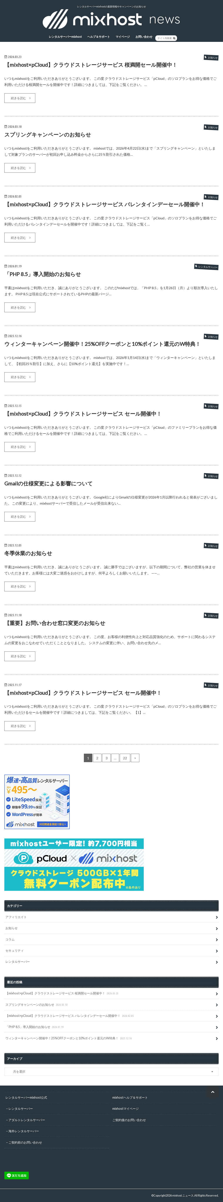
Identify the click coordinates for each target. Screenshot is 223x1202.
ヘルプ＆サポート (98, 36)
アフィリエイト (16, 917)
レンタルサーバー (17, 961)
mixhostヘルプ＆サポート (130, 1097)
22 (125, 758)
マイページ (123, 36)
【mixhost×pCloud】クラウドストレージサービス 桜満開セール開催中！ (90, 64)
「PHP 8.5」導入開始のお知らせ (42, 274)
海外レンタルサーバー (23, 1131)
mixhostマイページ (125, 1108)
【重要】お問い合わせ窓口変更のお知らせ (54, 623)
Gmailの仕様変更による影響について (48, 483)
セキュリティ (14, 950)
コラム (10, 939)
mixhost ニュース (183, 1195)
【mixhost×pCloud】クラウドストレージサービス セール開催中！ (83, 413)
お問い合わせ (143, 36)
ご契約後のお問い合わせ (129, 1120)
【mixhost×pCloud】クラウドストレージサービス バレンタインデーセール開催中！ (104, 204)
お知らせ (11, 928)
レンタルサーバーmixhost (65, 36)
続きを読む (18, 98)
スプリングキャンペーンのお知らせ (47, 134)
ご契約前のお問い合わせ (25, 1142)
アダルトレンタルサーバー (26, 1120)
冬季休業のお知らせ (28, 553)
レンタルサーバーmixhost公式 (26, 1097)
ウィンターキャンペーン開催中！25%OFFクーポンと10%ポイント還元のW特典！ (102, 344)
